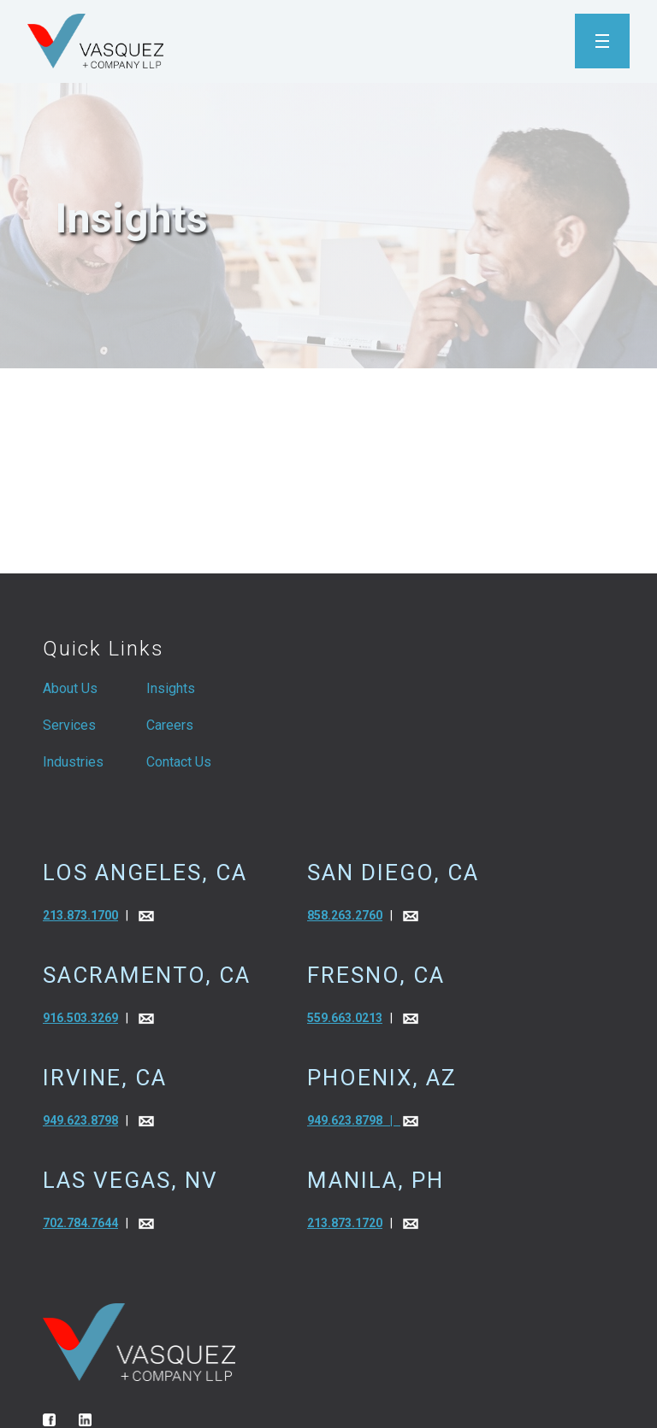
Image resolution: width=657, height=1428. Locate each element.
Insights (170, 688)
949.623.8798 (80, 1120)
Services (69, 725)
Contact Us (178, 762)
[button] (602, 41)
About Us (70, 688)
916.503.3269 (80, 1018)
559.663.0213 (344, 1018)
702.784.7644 (80, 1223)
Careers (169, 725)
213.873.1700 (80, 915)
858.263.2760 (344, 915)
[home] (96, 41)
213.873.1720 (344, 1223)
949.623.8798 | (353, 1120)
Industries (73, 762)
